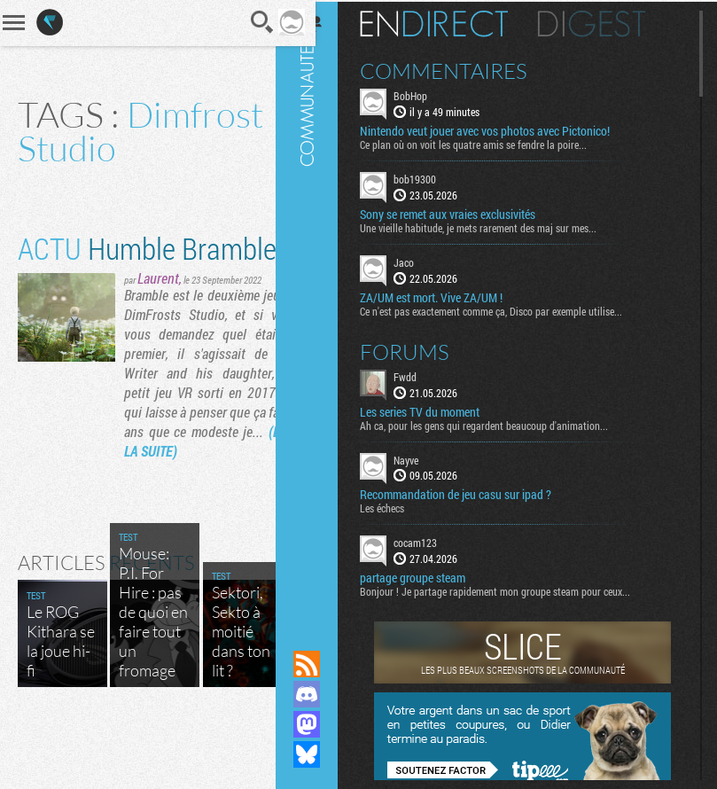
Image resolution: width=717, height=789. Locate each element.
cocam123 (431, 541)
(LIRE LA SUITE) (166, 510)
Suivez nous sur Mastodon (322, 724)
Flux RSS (322, 664)
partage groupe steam (428, 576)
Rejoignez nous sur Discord (322, 694)
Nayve (421, 457)
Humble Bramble (96, 268)
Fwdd (421, 374)
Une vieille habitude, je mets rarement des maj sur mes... (494, 226)
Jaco (419, 261)
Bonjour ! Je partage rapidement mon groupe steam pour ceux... (511, 589)
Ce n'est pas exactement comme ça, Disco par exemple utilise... (507, 308)
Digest (607, 22)
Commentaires (459, 69)
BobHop (426, 94)
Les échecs (398, 506)
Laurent (158, 318)
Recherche (238, 22)
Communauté (323, 308)
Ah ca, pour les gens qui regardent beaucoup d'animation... (500, 423)
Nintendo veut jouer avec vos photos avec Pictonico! (501, 129)
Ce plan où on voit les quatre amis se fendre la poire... (489, 143)
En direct (450, 22)
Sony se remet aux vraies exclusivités (463, 213)
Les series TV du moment (435, 409)
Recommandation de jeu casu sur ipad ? (471, 493)
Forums (420, 349)
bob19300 (430, 177)
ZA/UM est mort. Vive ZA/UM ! (447, 295)
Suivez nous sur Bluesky (322, 754)
